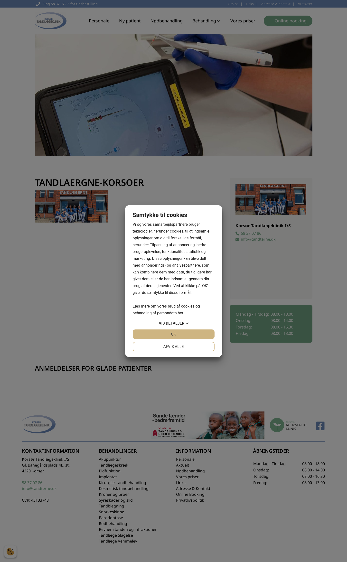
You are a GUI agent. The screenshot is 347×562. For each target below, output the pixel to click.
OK (173, 334)
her (180, 313)
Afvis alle (173, 346)
